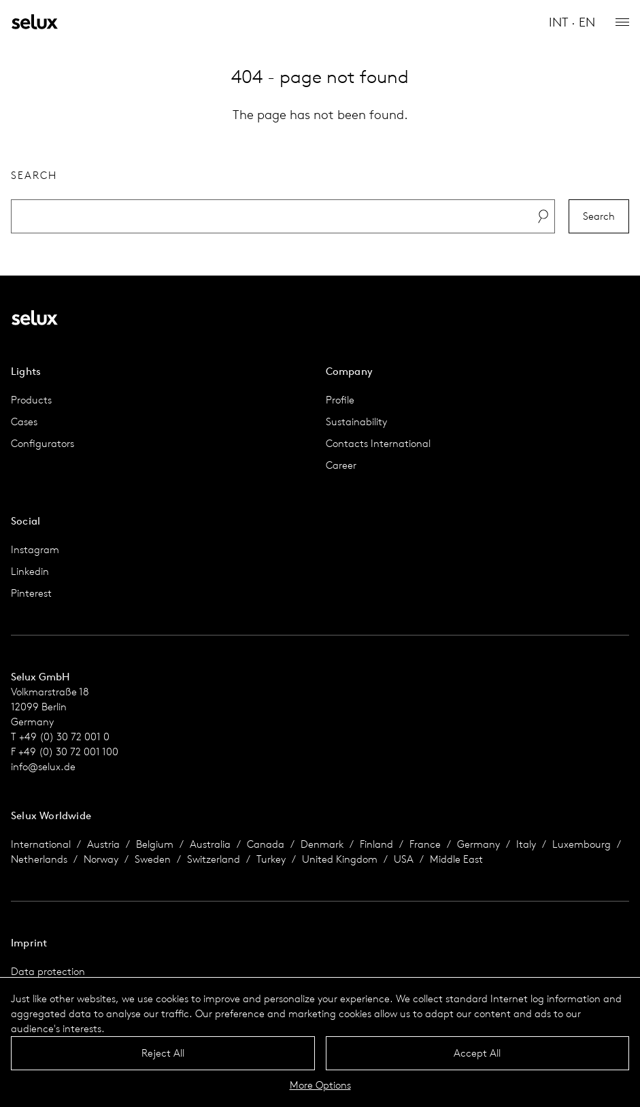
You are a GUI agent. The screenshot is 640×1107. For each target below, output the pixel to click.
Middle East (456, 859)
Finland (376, 844)
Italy (526, 844)
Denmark (322, 844)
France (425, 844)
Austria (103, 844)
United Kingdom (339, 859)
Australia (210, 844)
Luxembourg (581, 844)
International (41, 844)
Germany (478, 844)
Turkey (271, 859)
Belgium (154, 844)
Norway (101, 859)
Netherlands (39, 859)
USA (404, 859)
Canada (265, 844)
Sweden (153, 859)
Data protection (48, 971)
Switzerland (213, 859)
